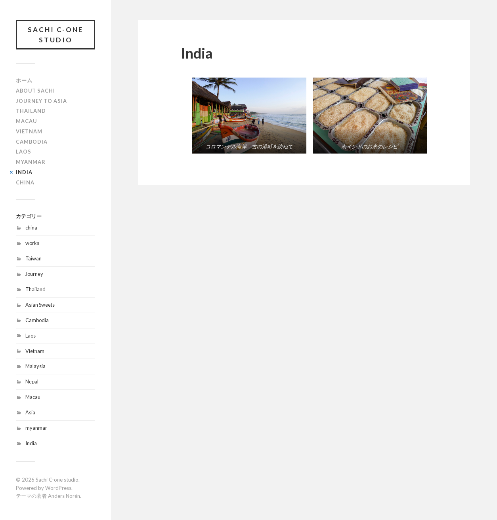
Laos (23, 151)
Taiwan (33, 258)
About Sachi (35, 90)
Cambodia (32, 142)
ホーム (24, 80)
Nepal (31, 381)
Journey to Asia (41, 101)
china (31, 227)
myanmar (36, 428)
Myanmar (31, 162)
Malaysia (35, 366)
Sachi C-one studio (56, 34)
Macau (26, 121)
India (24, 172)
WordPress (58, 488)
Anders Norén (64, 496)
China (25, 182)
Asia (30, 412)
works (32, 243)
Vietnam (29, 131)
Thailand (31, 111)
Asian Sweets (40, 305)
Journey (34, 274)
